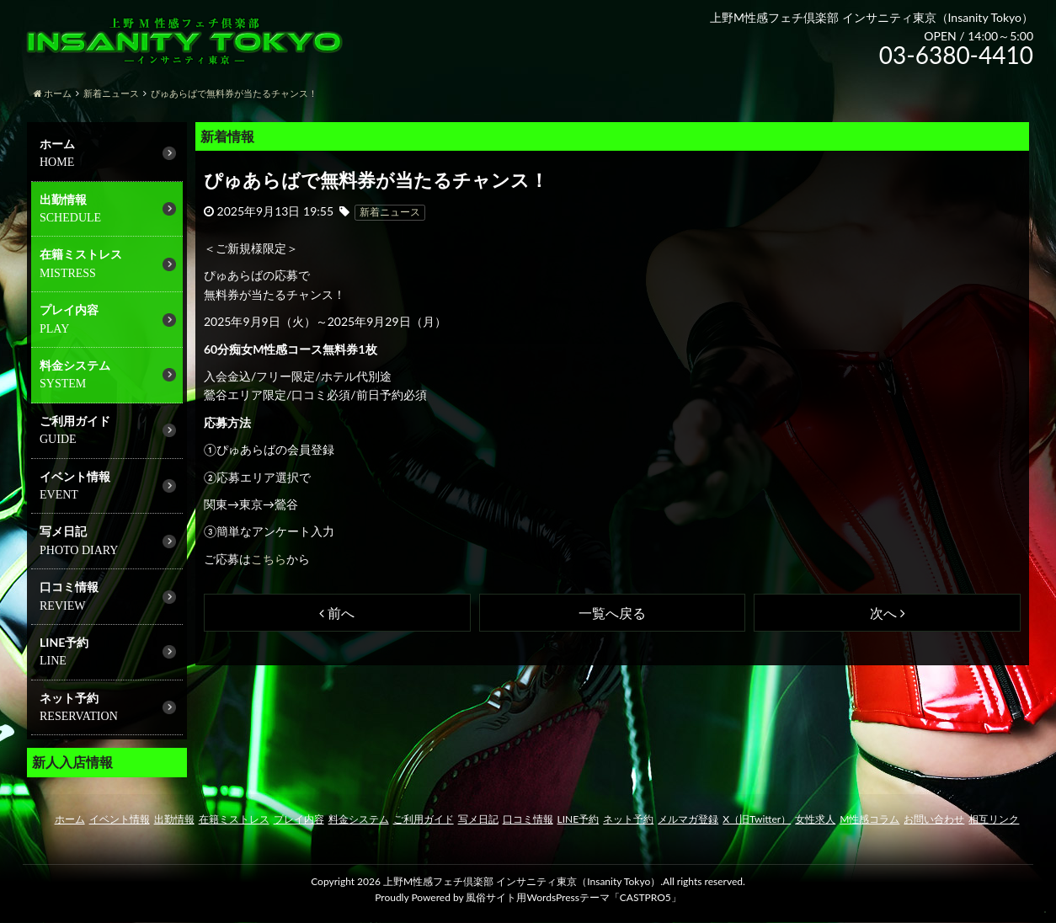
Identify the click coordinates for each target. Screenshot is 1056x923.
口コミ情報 (69, 586)
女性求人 (815, 819)
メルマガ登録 (688, 819)
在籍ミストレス (81, 254)
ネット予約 (628, 819)
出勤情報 (63, 199)
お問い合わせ (934, 819)
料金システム (75, 365)
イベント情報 (75, 476)
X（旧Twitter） (757, 819)
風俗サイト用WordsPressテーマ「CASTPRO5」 (573, 897)
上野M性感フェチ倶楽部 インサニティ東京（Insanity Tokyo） (521, 881)
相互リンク (993, 819)
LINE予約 (578, 819)
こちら (268, 559)
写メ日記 (63, 531)
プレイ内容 (69, 309)
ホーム (57, 143)
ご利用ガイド (75, 420)
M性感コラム (869, 819)
